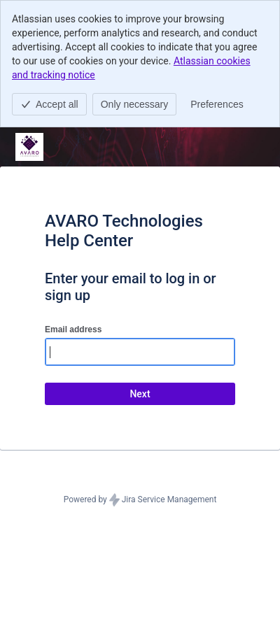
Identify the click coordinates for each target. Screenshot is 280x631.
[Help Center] (29, 147)
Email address (73, 329)
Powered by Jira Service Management (140, 500)
